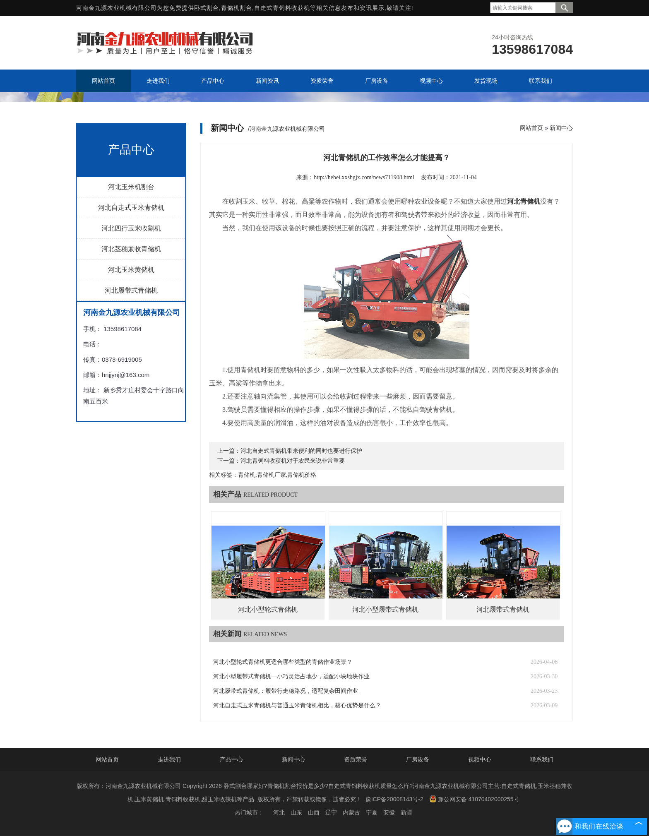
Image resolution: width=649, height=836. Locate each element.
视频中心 (479, 759)
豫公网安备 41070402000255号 (474, 798)
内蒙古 (351, 812)
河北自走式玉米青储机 (131, 207)
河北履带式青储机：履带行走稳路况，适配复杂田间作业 (285, 691)
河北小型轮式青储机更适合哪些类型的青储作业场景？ (282, 662)
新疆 (406, 812)
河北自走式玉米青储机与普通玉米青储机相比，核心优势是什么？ (297, 705)
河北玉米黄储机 (131, 269)
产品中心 (231, 759)
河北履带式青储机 (131, 290)
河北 (279, 812)
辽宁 (331, 812)
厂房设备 (417, 759)
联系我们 (541, 759)
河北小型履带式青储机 (385, 609)
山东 (296, 812)
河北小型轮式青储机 (268, 609)
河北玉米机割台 (131, 186)
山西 (314, 812)
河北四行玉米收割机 (131, 228)
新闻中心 (561, 128)
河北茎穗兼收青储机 (131, 248)
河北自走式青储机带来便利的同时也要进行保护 (301, 451)
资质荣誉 (355, 759)
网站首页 (531, 128)
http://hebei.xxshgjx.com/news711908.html (364, 177)
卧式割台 (206, 8)
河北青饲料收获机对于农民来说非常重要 (292, 461)
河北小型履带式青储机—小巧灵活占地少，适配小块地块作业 (291, 676)
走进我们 (169, 759)
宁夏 (371, 812)
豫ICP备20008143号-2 (394, 799)
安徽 (389, 812)
